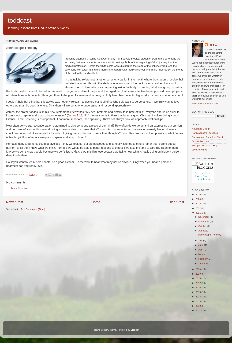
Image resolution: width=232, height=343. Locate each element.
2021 (198, 213)
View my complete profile (205, 103)
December (204, 217)
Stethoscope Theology (209, 234)
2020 (198, 269)
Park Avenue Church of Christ (207, 137)
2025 (198, 194)
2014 (198, 296)
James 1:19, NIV (78, 115)
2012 (198, 306)
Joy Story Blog (199, 149)
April (201, 249)
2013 (198, 301)
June (201, 245)
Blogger (135, 330)
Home (95, 202)
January (202, 263)
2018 (198, 278)
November (204, 221)
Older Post (176, 202)
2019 (198, 273)
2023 (198, 203)
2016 (198, 287)
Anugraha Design (201, 128)
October (202, 226)
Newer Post (14, 202)
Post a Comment (19, 188)
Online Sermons (200, 141)
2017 (198, 283)
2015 (198, 292)
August (202, 230)
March (201, 254)
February (203, 258)
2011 (198, 310)
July (200, 240)
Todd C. (212, 44)
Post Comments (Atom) (33, 209)
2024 (198, 199)
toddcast (20, 20)
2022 (198, 208)
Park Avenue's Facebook (205, 133)
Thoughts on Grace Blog (204, 145)
